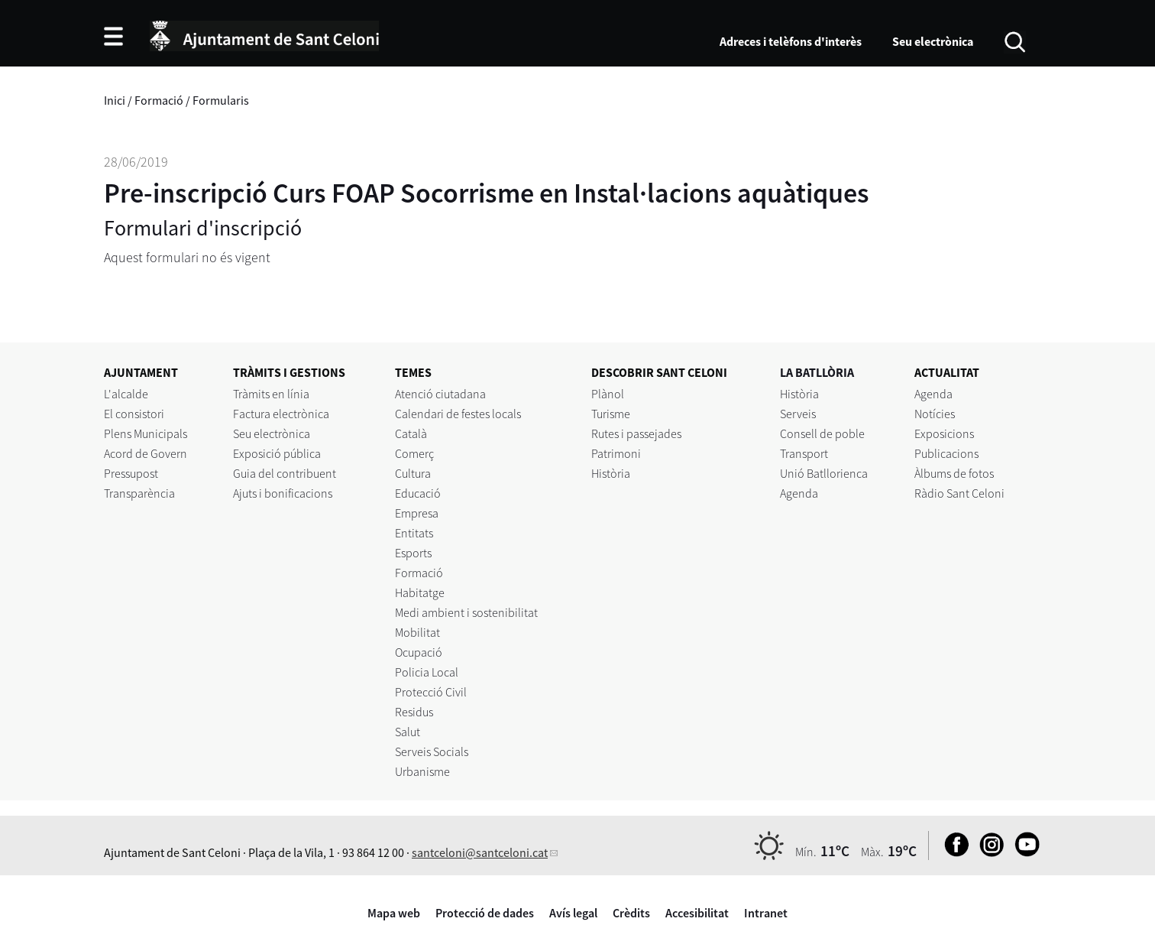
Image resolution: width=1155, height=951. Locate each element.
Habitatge (420, 592)
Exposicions (944, 433)
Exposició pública (277, 453)
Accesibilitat (697, 912)
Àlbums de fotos (954, 473)
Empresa (416, 513)
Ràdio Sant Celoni (959, 493)
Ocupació (418, 652)
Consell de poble (822, 433)
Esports (413, 552)
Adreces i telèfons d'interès (791, 41)
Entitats (414, 532)
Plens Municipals (145, 433)
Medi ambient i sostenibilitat (466, 612)
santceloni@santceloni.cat (480, 852)
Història (610, 473)
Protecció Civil (431, 691)
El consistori (134, 413)
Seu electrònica (932, 41)
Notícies (934, 413)
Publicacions (946, 453)
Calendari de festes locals (458, 413)
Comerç (414, 453)
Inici (114, 100)
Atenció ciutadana (440, 393)
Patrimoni (616, 453)
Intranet (766, 912)
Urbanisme (422, 771)
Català (411, 433)
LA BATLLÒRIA (817, 372)
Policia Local (426, 672)
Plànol (607, 393)
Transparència (139, 493)
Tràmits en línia (271, 393)
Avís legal (573, 912)
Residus (414, 711)
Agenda (799, 493)
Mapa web (393, 912)
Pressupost (131, 473)
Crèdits (631, 912)
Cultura (413, 473)
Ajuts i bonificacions (282, 493)
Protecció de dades (484, 912)
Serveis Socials (431, 751)
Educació (418, 493)
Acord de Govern (145, 453)
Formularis (220, 100)
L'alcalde (126, 393)
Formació (158, 100)
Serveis (798, 413)
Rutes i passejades (636, 433)
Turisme (610, 413)
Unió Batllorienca (824, 473)
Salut (407, 731)
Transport (804, 453)
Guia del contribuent (284, 473)
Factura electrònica (281, 413)
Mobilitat (417, 632)
